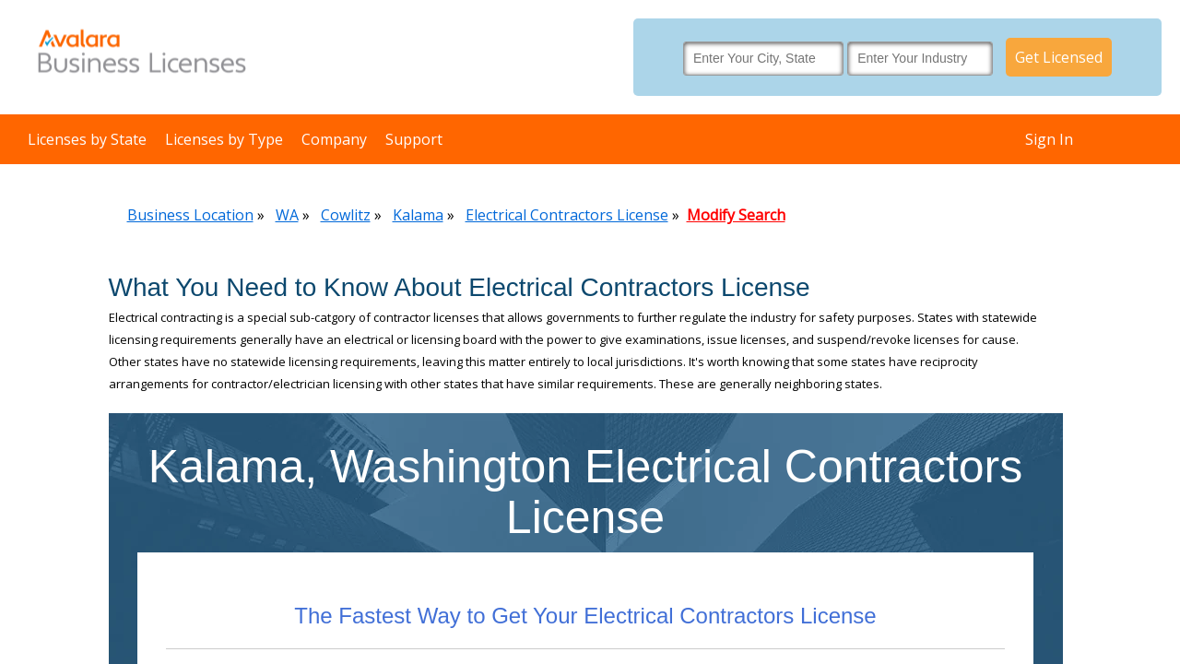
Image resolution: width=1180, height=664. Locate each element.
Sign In (1049, 139)
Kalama (418, 215)
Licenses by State (87, 139)
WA (287, 215)
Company (334, 139)
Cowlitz (346, 215)
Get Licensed (1059, 57)
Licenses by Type (224, 139)
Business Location (190, 215)
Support (413, 139)
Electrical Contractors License (567, 215)
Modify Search (736, 215)
